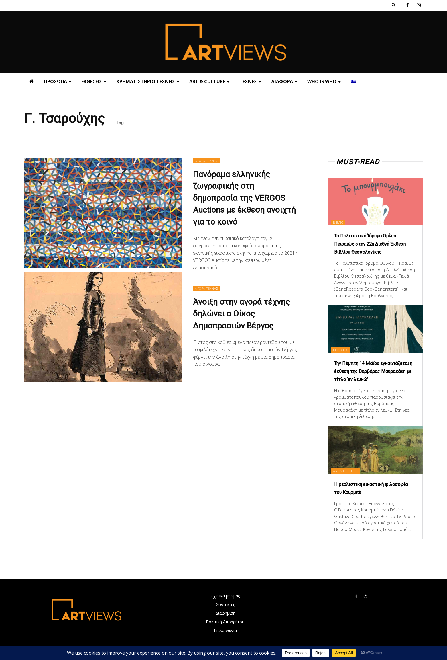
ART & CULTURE (350, 478)
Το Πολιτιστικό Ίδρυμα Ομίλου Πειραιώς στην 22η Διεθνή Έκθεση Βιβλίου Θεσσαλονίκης (375, 243)
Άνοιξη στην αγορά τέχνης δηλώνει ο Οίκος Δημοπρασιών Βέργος (244, 315)
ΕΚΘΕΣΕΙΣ (344, 349)
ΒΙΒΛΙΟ (342, 221)
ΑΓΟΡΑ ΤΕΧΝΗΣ (208, 160)
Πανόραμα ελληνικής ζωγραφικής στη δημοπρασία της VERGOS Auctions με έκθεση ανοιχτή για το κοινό (245, 199)
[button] (393, 5)
